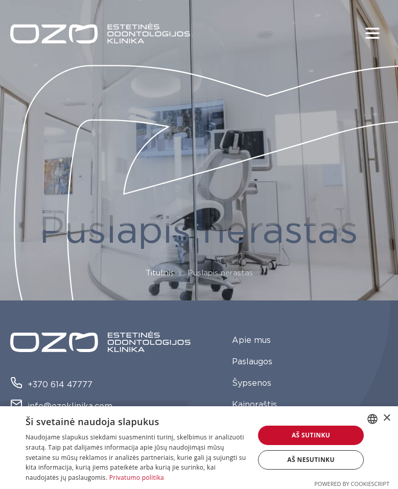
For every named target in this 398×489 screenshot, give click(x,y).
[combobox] (372, 419)
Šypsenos (251, 383)
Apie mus (251, 340)
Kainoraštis (254, 405)
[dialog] (199, 447)
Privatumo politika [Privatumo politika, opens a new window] (136, 477)
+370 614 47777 (51, 385)
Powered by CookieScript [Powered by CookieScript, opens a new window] (351, 483)
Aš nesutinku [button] (311, 459)
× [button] (386, 418)
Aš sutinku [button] (311, 435)
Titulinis (160, 273)
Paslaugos (252, 362)
